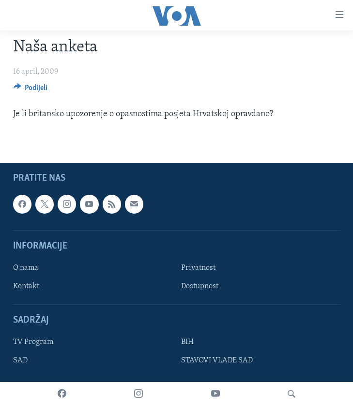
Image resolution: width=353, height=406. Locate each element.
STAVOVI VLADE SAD (217, 361)
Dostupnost (199, 286)
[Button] (31, 90)
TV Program (33, 342)
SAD (20, 361)
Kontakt (26, 286)
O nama (25, 268)
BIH (187, 342)
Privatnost (198, 268)
